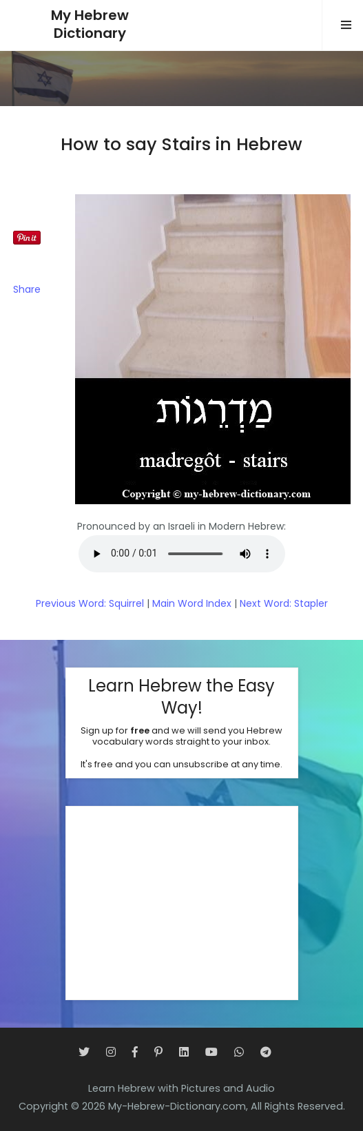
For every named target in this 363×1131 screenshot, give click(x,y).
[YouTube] (211, 1052)
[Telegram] (265, 1052)
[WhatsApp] (239, 1052)
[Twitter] (84, 1052)
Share (27, 289)
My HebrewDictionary (90, 24)
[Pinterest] (158, 1052)
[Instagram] (111, 1052)
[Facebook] (135, 1052)
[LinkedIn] (184, 1052)
